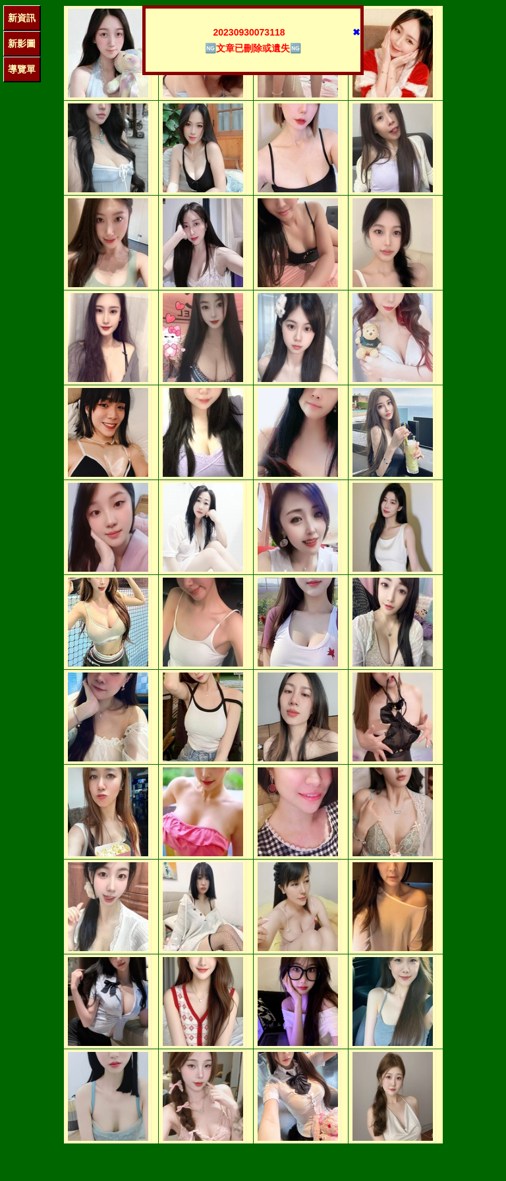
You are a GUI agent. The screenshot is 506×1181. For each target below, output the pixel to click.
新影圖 (22, 43)
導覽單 (22, 69)
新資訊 (22, 18)
